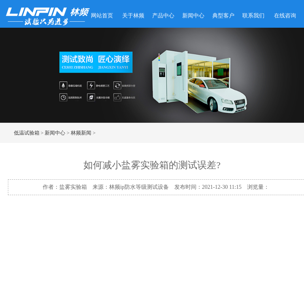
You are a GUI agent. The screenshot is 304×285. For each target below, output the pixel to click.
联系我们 (253, 16)
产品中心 (163, 16)
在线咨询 (285, 16)
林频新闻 (81, 133)
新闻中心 (193, 16)
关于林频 (133, 16)
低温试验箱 (27, 133)
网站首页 (102, 16)
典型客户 (223, 16)
